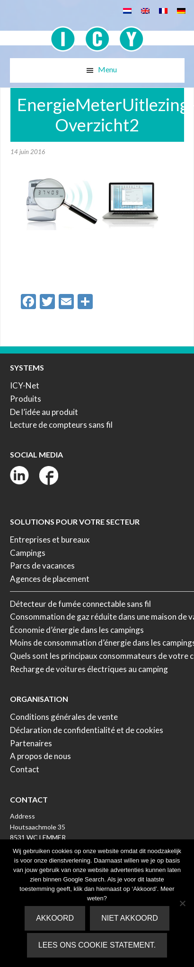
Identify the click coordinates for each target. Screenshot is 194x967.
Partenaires (31, 743)
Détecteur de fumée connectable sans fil (80, 604)
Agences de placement (49, 579)
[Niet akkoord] (182, 903)
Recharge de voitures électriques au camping (89, 669)
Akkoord (55, 918)
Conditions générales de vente (64, 717)
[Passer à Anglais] (145, 10)
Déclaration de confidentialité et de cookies (86, 730)
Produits (25, 399)
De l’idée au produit (44, 412)
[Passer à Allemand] (181, 10)
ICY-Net (24, 385)
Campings (27, 553)
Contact (24, 769)
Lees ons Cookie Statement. (97, 945)
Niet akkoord (129, 918)
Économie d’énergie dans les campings (77, 630)
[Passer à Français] (163, 10)
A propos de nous (40, 756)
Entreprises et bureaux (50, 539)
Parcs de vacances (42, 565)
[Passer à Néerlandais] (127, 10)
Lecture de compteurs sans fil (61, 425)
